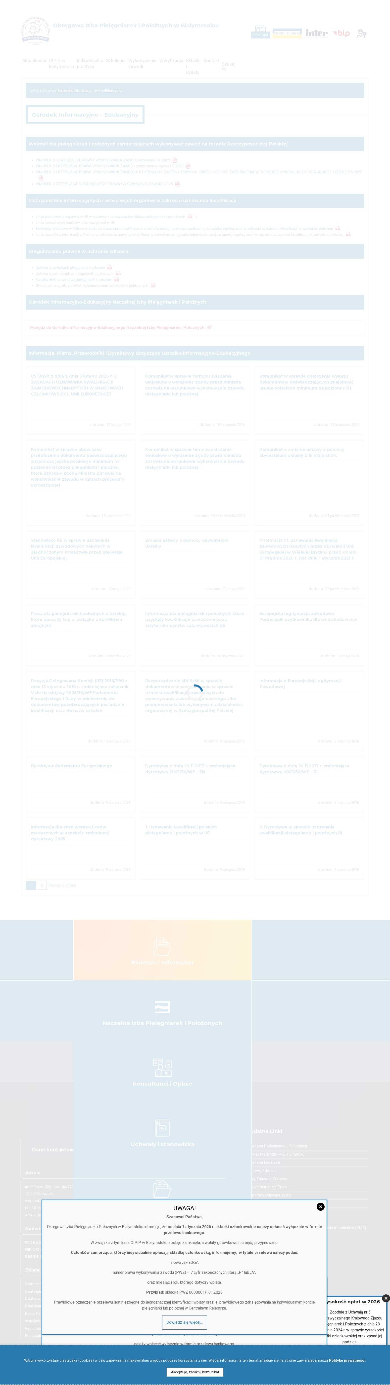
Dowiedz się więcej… (61, 1333)
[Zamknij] (386, 1262)
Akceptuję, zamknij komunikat (195, 1372)
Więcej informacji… (350, 1335)
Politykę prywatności (347, 1360)
